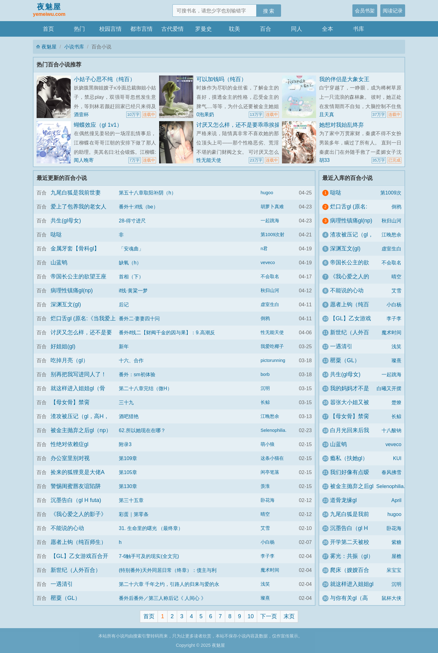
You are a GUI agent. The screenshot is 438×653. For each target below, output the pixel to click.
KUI (397, 458)
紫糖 (396, 542)
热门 (79, 29)
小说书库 (74, 46)
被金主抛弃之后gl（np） (81, 430)
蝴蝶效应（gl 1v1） (98, 125)
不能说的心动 (67, 528)
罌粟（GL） (65, 598)
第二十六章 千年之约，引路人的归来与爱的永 (169, 584)
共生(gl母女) (66, 220)
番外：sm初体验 (137, 374)
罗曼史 (203, 29)
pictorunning (273, 360)
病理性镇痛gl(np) (72, 290)
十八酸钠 (391, 430)
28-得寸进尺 (132, 220)
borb (265, 374)
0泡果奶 (205, 114)
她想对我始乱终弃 (341, 125)
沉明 (265, 388)
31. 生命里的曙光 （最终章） (151, 528)
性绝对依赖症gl (69, 444)
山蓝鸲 (59, 262)
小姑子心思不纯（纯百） (104, 79)
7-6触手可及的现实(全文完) (149, 556)
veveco (268, 262)
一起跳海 (270, 220)
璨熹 (265, 598)
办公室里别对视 (70, 458)
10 (251, 616)
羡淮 (265, 486)
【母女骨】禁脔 (70, 402)
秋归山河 (270, 290)
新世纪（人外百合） (76, 570)
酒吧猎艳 (129, 416)
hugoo (267, 192)
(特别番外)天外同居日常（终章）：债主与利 (168, 570)
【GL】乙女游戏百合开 (79, 556)
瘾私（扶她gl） (349, 458)
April (396, 500)
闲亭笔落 (270, 472)
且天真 (326, 114)
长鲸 (265, 402)
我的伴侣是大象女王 (344, 79)
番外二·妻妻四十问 (139, 318)
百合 (265, 29)
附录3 (125, 444)
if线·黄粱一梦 (133, 290)
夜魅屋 (49, 10)
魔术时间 (270, 570)
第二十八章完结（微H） (145, 388)
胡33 (324, 160)
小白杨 (268, 542)
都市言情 (141, 29)
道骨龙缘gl (343, 500)
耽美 (234, 29)
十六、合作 (131, 360)
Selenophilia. (273, 430)
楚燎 (396, 402)
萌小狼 (268, 444)
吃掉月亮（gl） (69, 360)
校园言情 (110, 29)
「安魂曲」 (131, 248)
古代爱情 (172, 29)
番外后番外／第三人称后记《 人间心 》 (162, 598)
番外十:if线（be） (138, 206)
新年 (124, 346)
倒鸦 (265, 318)
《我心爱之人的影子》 (78, 514)
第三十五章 (131, 500)
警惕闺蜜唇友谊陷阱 (76, 486)
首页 (48, 29)
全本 (327, 29)
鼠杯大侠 (391, 598)
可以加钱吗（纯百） (221, 79)
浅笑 (265, 584)
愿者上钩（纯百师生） (78, 542)
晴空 (265, 514)
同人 (296, 29)
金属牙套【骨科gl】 (75, 248)
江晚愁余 (270, 416)
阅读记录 (393, 10)
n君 (264, 248)
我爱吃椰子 (272, 346)
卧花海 (268, 500)
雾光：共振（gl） (351, 556)
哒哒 (56, 234)
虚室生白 (270, 304)
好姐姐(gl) (63, 346)
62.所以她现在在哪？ (142, 430)
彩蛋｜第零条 (134, 514)
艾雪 (265, 528)
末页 (289, 616)
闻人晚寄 (84, 160)
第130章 (128, 486)
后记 (124, 304)
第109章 (128, 458)
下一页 (268, 616)
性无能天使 (208, 160)
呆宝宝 (394, 570)
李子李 (268, 556)
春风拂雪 (391, 472)
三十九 (126, 402)
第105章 (128, 472)
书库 (358, 29)
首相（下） (131, 276)
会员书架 (365, 10)
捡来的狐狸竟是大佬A (78, 472)
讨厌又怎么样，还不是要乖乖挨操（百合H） (251, 125)
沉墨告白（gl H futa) (76, 500)
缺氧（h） (130, 262)
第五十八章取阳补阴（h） (147, 192)
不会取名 (270, 276)
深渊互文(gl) (66, 304)
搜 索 (269, 11)
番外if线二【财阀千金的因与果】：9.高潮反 (167, 332)
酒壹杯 (81, 114)
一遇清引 (62, 584)
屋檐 (396, 556)
